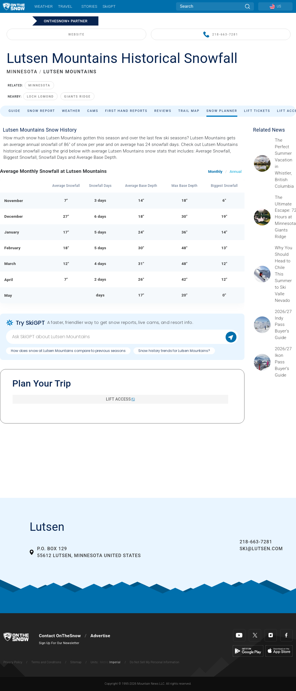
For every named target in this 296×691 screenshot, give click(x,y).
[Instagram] (271, 635)
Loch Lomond (40, 96)
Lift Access (120, 399)
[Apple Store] (279, 650)
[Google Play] (248, 650)
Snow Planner (221, 111)
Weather (43, 6)
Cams (92, 111)
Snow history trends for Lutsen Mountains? (174, 350)
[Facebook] (286, 635)
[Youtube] (239, 635)
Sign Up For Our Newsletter (59, 643)
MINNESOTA (22, 71)
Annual (236, 171)
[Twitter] (255, 635)
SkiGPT (108, 6)
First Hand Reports (126, 111)
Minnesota (39, 85)
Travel (65, 6)
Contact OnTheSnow (60, 635)
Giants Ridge (77, 96)
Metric (104, 662)
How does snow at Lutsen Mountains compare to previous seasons (68, 350)
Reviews (162, 111)
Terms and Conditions (46, 662)
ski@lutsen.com (261, 548)
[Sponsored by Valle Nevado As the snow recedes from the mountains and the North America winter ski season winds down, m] (284, 274)
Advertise (100, 635)
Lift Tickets (257, 111)
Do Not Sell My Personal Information (154, 662)
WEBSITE (76, 34)
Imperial (115, 662)
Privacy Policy (12, 662)
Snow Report (41, 111)
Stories (89, 6)
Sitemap (76, 662)
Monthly (215, 171)
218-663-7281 (220, 35)
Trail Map (189, 111)
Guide (14, 111)
